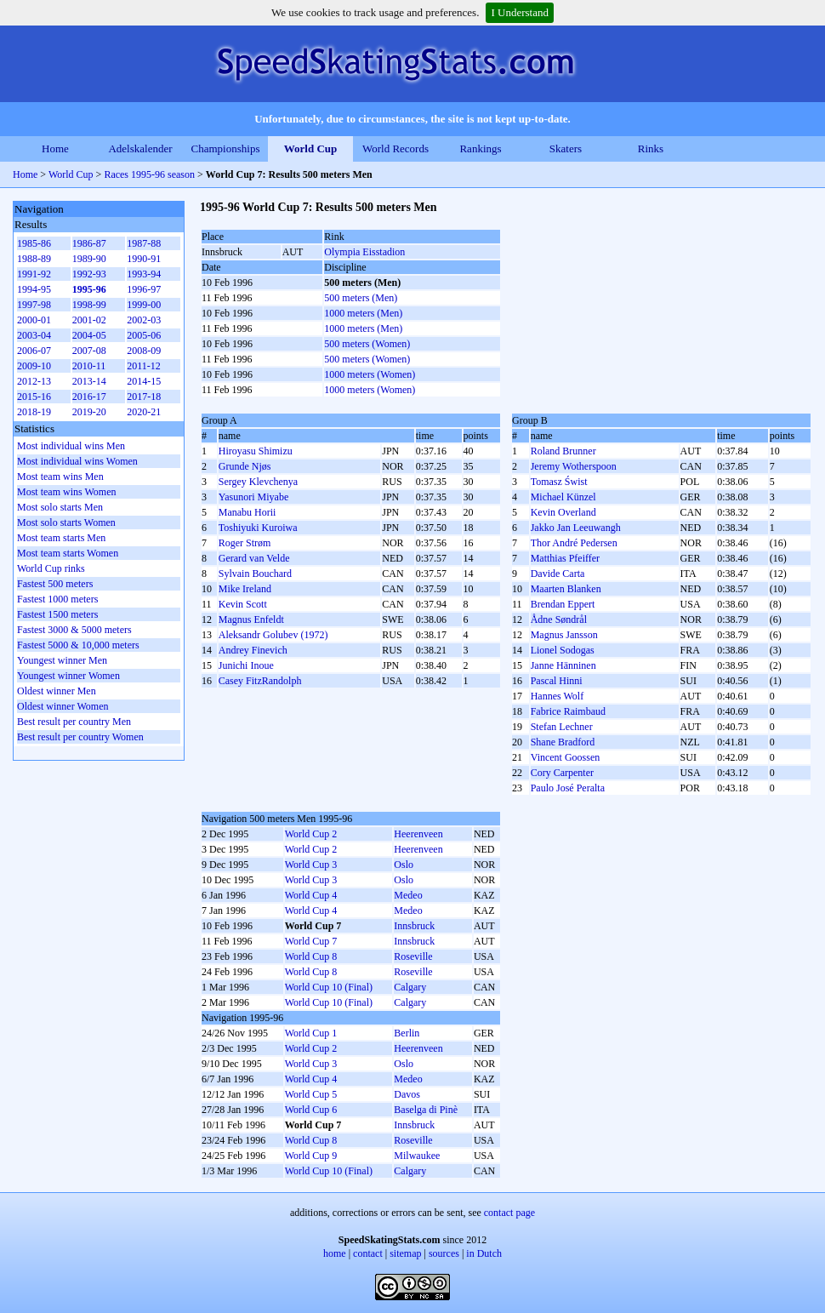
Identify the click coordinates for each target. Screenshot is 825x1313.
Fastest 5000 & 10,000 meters (78, 645)
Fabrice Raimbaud (568, 711)
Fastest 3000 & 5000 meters (74, 630)
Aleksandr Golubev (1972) (273, 635)
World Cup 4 (311, 895)
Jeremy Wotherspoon (574, 466)
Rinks (650, 148)
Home (55, 148)
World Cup (311, 148)
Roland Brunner (563, 451)
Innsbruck (414, 926)
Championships (225, 148)
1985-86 (34, 243)
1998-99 (89, 305)
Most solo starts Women (66, 522)
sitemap (405, 1253)
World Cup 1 (311, 1033)
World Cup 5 (311, 1094)
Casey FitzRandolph (260, 681)
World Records (395, 148)
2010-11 (89, 366)
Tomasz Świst (559, 482)
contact (368, 1253)
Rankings (480, 148)
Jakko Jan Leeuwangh (576, 528)
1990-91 (144, 259)
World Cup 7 (311, 941)
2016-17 (89, 396)
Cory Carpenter (562, 773)
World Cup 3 (311, 865)
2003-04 (34, 335)
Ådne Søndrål (559, 619)
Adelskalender (140, 148)
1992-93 (89, 274)
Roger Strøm (245, 543)
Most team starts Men (61, 538)
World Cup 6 (311, 1110)
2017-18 (144, 396)
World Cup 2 (311, 834)
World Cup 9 (311, 1156)
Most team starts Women (67, 553)
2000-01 (34, 320)
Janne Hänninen (563, 665)
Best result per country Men (74, 722)
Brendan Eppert (563, 604)
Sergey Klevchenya (258, 482)
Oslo (403, 865)
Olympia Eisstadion (364, 252)
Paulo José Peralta (568, 788)
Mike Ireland (245, 589)
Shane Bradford (563, 742)
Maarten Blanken (566, 589)
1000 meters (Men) (363, 313)
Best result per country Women (80, 737)
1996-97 (144, 289)
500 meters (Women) (367, 344)
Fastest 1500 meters (57, 614)
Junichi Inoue (246, 665)
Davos (407, 1094)
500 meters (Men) (360, 298)
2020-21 (144, 412)
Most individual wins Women (77, 461)
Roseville (413, 956)
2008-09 (144, 351)
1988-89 (34, 259)
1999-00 (144, 305)
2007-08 (89, 351)
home (334, 1253)
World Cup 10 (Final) (329, 987)
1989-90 (89, 259)
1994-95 (34, 289)
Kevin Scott (243, 604)
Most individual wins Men (71, 446)
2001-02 (89, 320)
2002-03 (144, 320)
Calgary (410, 987)
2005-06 (144, 335)
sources (444, 1253)
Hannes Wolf (557, 696)
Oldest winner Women (62, 706)
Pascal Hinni (557, 681)
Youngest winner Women (68, 676)
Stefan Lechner (562, 727)
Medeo (408, 895)
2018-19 (34, 412)
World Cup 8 (311, 956)
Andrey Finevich (253, 650)
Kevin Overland (563, 512)
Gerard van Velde (254, 558)
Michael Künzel (563, 497)
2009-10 (34, 366)
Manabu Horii (247, 512)
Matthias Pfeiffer (565, 558)
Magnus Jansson (564, 635)
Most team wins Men (60, 476)
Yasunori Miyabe (253, 497)
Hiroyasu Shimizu (256, 451)
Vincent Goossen (565, 757)
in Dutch (484, 1253)
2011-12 (144, 366)
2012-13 (34, 381)
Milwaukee (417, 1156)
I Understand (520, 12)
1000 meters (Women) (369, 374)
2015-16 (34, 396)
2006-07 (34, 351)
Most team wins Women (66, 492)
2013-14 (89, 381)
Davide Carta (558, 573)
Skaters (565, 148)
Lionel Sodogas (563, 650)
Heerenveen (418, 834)
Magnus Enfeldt (251, 619)
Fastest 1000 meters (57, 599)
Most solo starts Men (60, 507)
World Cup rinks (51, 568)
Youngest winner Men (62, 660)
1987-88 (144, 243)
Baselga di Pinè (426, 1110)
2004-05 (89, 335)
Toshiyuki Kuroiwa (258, 528)
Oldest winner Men (56, 691)
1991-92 (34, 274)
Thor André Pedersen (574, 543)
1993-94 (144, 274)
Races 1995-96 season (149, 174)
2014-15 (144, 381)
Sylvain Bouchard (255, 573)
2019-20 (89, 412)
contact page (509, 1213)
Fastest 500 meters (55, 584)
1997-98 (34, 305)
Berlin (406, 1033)
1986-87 (89, 243)
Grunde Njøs (245, 466)
